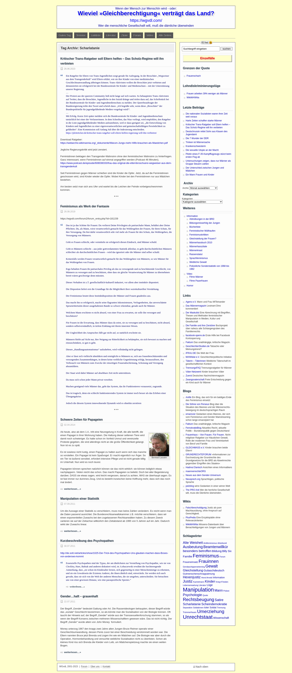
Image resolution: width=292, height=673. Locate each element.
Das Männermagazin (196, 305)
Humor (190, 285)
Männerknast (195, 250)
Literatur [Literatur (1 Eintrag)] (202, 585)
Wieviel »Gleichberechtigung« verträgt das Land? (146, 13)
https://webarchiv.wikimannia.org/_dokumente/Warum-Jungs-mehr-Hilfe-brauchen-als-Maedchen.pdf (114, 142)
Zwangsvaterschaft (195, 379)
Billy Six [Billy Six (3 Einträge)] (226, 551)
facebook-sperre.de (195, 335)
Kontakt (106, 666)
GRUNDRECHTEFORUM (198, 454)
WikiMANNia (193, 97)
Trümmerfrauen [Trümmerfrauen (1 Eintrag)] (189, 612)
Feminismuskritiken (199, 234)
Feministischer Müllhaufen (202, 230)
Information (192, 216)
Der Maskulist (192, 312)
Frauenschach (194, 76)
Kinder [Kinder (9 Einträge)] (210, 581)
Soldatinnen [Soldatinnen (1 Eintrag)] (198, 607)
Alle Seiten (165, 35)
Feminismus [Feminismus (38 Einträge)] (206, 556)
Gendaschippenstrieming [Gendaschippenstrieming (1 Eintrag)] (194, 567)
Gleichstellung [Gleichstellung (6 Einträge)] (193, 570)
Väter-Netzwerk (193, 371)
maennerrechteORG (196, 471)
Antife (188, 397)
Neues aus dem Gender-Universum (203, 475)
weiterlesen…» (72, 489)
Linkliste (96, 35)
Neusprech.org (193, 479)
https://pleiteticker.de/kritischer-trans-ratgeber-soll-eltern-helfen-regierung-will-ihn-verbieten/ (111, 132)
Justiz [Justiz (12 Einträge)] (188, 581)
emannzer (191, 414)
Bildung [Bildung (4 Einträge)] (217, 551)
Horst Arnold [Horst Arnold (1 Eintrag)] (206, 577)
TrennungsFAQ (193, 368)
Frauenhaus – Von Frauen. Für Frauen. (205, 434)
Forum (137, 35)
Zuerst (189, 375)
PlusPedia (191, 517)
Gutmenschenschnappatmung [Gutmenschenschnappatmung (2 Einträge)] (199, 573)
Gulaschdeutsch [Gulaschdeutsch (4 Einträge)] (214, 570)
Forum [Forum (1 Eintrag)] (222, 557)
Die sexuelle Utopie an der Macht (202, 150)
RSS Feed (206, 42)
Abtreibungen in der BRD (201, 219)
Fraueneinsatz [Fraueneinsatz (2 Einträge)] (190, 562)
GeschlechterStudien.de (198, 346)
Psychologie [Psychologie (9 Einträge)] (192, 595)
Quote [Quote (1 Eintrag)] (205, 595)
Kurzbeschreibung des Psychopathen (87, 540)
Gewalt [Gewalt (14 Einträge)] (211, 566)
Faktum (189, 342)
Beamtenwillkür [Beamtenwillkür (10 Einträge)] (215, 547)
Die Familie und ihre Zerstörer (200, 325)
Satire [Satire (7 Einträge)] (219, 600)
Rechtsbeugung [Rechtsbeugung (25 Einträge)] (198, 599)
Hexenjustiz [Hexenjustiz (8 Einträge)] (192, 577)
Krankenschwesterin (196, 146)
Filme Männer (196, 277)
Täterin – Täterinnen (196, 361)
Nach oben (202, 666)
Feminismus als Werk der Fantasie (84, 206)
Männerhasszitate (198, 246)
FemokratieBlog (193, 428)
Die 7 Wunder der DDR (197, 138)
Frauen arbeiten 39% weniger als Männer (207, 93)
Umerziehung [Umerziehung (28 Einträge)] (210, 611)
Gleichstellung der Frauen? (202, 238)
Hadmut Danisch (194, 467)
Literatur (111, 35)
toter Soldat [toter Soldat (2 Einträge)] (210, 607)
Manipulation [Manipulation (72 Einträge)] (198, 589)
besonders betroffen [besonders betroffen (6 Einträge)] (197, 551)
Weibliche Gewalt (198, 262)
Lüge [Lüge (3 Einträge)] (210, 585)
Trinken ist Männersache (198, 142)
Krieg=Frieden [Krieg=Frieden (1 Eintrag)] (222, 582)
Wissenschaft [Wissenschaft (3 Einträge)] (221, 617)
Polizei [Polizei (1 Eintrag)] (226, 591)
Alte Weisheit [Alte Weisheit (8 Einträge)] (193, 543)
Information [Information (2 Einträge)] (219, 577)
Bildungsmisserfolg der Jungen (204, 223)
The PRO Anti (192, 490)
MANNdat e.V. (193, 357)
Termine (80, 35)
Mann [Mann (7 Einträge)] (219, 590)
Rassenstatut (195, 254)
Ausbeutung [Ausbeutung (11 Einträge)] (193, 547)
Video (150, 35)
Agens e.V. (191, 302)
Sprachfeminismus (198, 258)
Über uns (95, 666)
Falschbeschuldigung (196, 507)
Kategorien (187, 198)
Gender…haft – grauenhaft (79, 596)
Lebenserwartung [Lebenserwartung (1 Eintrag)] (190, 585)
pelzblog (190, 486)
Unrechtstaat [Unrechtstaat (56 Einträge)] (197, 617)
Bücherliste (194, 227)
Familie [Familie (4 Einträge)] (187, 556)
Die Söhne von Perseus (197, 404)
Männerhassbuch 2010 (200, 242)
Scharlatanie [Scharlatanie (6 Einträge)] (192, 604)
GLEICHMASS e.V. (195, 447)
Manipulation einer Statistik (79, 498)
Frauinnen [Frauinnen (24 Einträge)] (209, 561)
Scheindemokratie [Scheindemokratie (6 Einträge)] (214, 604)
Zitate (124, 35)
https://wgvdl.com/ (146, 20)
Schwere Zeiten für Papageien (81, 419)
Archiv (185, 188)
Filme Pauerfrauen (198, 280)
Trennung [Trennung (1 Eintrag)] (221, 607)
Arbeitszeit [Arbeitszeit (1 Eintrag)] (222, 543)
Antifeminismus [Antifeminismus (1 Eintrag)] (210, 543)
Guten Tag (65, 35)
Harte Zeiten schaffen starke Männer (204, 120)
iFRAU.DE (191, 353)
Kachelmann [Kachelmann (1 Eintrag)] (198, 582)
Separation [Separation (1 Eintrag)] (188, 607)
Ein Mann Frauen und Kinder (200, 174)
